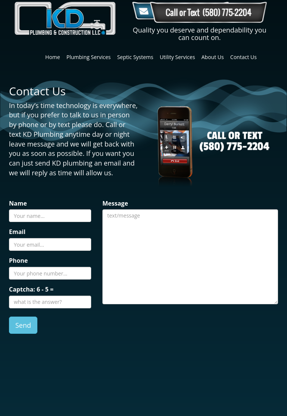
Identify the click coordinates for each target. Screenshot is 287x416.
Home (52, 57)
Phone (18, 260)
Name (18, 203)
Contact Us (243, 57)
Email (17, 232)
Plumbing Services (89, 57)
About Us (212, 57)
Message (115, 203)
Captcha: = (31, 289)
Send (23, 325)
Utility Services (177, 57)
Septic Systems (135, 57)
